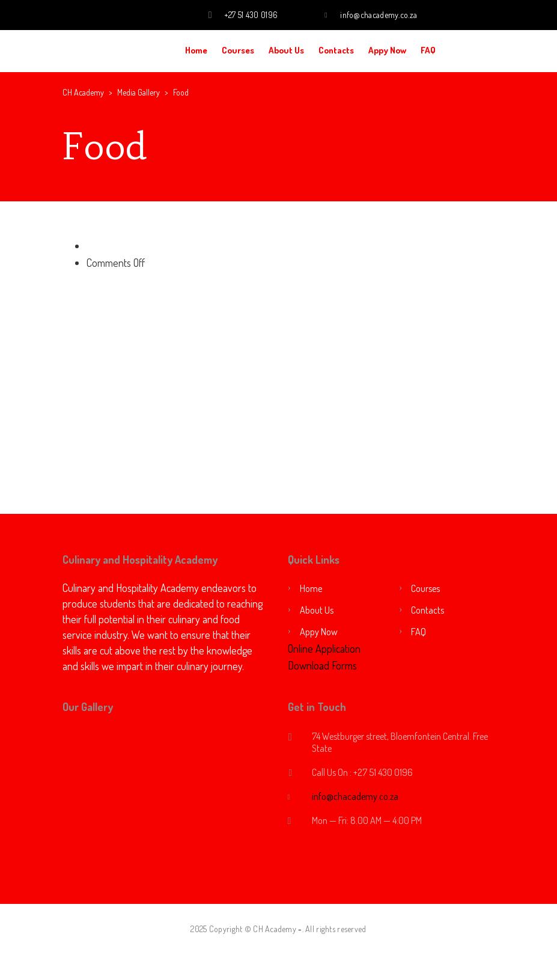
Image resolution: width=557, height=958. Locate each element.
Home (196, 50)
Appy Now (387, 50)
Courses (238, 50)
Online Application (324, 648)
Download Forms (322, 665)
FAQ (428, 50)
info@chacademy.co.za (378, 15)
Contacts (336, 50)
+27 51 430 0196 (251, 15)
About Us (286, 50)
